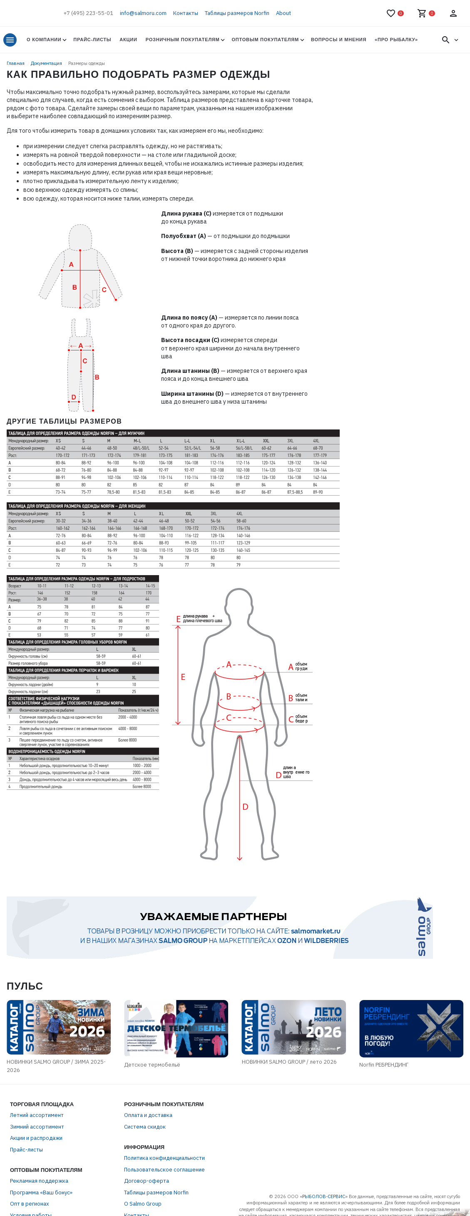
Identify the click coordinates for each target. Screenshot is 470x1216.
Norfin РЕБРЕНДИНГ (383, 1064)
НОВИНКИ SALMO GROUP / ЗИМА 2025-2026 (56, 1066)
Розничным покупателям (183, 39)
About (283, 13)
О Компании (44, 39)
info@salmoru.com (143, 13)
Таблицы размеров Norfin (237, 13)
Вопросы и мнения (338, 39)
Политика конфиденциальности (164, 1157)
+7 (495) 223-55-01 (88, 13)
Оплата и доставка (148, 1115)
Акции (128, 39)
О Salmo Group (143, 1203)
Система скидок (145, 1126)
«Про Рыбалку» (396, 39)
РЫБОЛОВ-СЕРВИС (323, 1196)
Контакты (185, 13)
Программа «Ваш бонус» (41, 1192)
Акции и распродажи (36, 1138)
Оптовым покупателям (264, 39)
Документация (47, 63)
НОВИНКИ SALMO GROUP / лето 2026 (289, 1061)
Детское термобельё (152, 1064)
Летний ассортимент (37, 1115)
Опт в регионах (29, 1203)
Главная (16, 63)
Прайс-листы (92, 39)
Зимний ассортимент (37, 1126)
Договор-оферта (146, 1180)
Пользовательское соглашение (164, 1169)
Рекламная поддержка (39, 1180)
